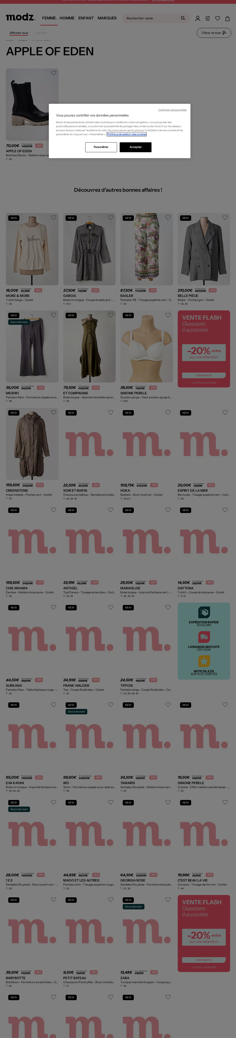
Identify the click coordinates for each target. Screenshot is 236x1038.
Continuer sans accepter (172, 109)
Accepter (136, 147)
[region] (119, 131)
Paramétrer (101, 147)
